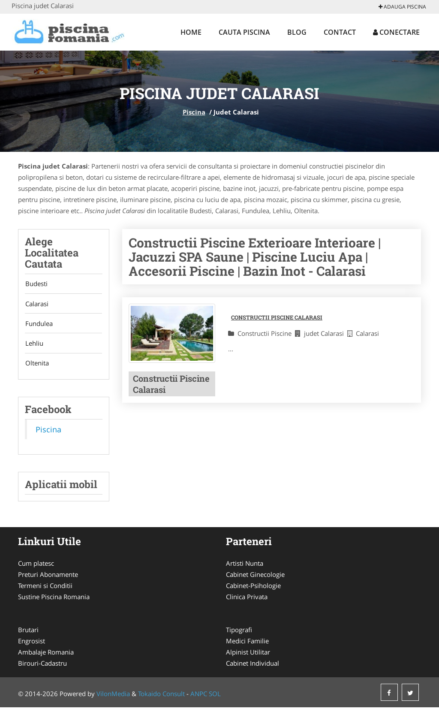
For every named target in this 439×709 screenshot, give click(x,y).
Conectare (396, 32)
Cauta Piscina (244, 32)
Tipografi (239, 631)
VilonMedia (113, 695)
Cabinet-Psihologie (253, 587)
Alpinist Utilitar (248, 653)
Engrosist (31, 642)
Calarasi (36, 304)
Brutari (28, 631)
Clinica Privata (247, 598)
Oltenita (36, 364)
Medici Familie (247, 642)
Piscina (194, 112)
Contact (340, 32)
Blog (297, 32)
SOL (215, 695)
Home (190, 32)
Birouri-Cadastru (42, 665)
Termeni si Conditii (45, 587)
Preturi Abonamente (48, 576)
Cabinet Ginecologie (255, 576)
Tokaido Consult (161, 695)
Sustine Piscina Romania (54, 598)
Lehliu (34, 344)
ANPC (198, 695)
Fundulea (38, 324)
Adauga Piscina (402, 6)
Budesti (36, 284)
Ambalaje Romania (46, 653)
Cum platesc (36, 565)
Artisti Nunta (244, 565)
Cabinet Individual (252, 665)
